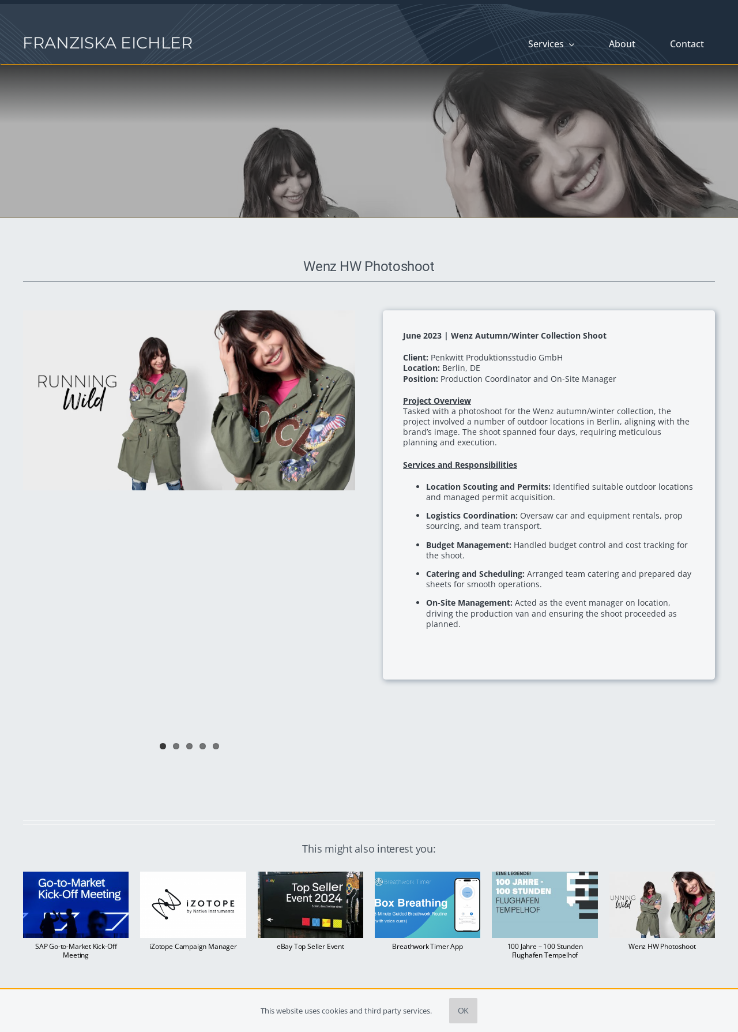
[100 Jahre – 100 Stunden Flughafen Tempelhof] (544, 877)
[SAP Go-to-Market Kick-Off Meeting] (76, 877)
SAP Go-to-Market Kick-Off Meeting (76, 950)
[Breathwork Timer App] (427, 877)
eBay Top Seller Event (310, 946)
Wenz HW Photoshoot (662, 946)
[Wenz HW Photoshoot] (662, 877)
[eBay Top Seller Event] (310, 877)
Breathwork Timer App (427, 946)
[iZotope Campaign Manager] (193, 877)
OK (463, 1010)
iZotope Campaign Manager (193, 946)
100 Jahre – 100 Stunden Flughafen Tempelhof (545, 950)
